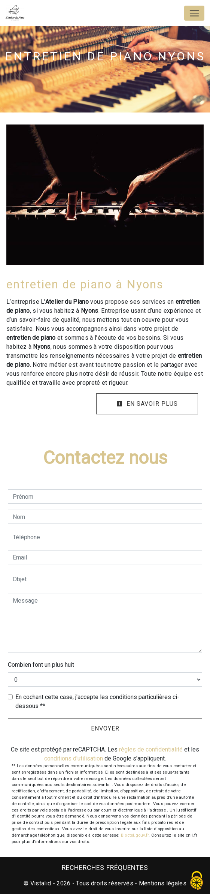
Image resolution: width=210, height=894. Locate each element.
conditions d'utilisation (73, 758)
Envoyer (105, 728)
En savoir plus (147, 403)
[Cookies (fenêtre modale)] (197, 881)
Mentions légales (161, 883)
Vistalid (40, 883)
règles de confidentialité (151, 749)
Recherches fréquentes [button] (105, 868)
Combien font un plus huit (41, 664)
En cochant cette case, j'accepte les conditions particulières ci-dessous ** (97, 701)
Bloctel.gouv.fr (135, 835)
